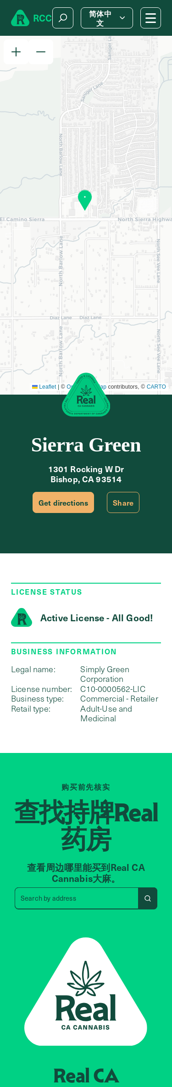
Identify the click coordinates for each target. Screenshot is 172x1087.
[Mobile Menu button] (150, 17)
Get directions (63, 502)
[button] (16, 51)
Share (123, 502)
